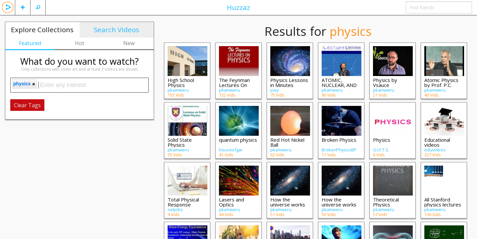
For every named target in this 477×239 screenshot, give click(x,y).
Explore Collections (42, 29)
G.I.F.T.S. (381, 150)
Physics (381, 139)
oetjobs (175, 209)
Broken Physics (339, 139)
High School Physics (181, 82)
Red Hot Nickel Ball (287, 142)
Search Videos (116, 29)
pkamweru (178, 90)
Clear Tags (27, 105)
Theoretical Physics (386, 202)
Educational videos (437, 142)
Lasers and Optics (231, 202)
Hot (79, 43)
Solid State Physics (180, 142)
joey (274, 90)
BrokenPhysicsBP (339, 150)
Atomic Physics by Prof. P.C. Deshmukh (441, 85)
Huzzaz (238, 7)
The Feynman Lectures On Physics (234, 85)
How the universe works (287, 202)
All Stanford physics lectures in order (442, 204)
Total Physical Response (183, 202)
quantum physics (238, 139)
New (128, 43)
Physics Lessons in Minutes (289, 82)
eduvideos (435, 150)
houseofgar (230, 150)
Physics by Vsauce (385, 82)
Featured (30, 43)
